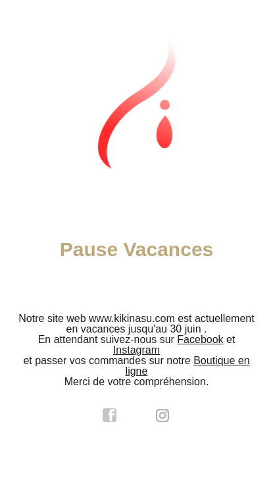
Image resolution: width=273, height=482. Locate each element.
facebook (110, 415)
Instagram (136, 350)
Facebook (200, 339)
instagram (163, 415)
